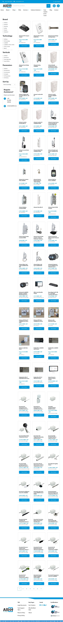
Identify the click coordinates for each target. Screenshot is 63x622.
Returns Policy (21, 612)
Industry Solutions (35, 10)
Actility (5, 28)
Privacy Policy (21, 615)
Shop (13, 10)
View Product (24, 45)
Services (25, 10)
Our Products (32, 605)
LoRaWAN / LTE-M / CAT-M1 (9, 44)
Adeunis (5, 30)
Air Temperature (7, 76)
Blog (51, 10)
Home (2, 10)
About (7, 10)
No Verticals (6, 57)
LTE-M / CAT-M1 (7, 46)
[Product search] (30, 6)
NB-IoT (5, 48)
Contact (56, 10)
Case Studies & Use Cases (45, 12)
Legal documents (22, 605)
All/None (6, 22)
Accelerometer (7, 72)
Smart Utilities (7, 61)
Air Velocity (6, 77)
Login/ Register (56, 1)
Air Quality (6, 74)
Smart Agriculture (7, 59)
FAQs (19, 10)
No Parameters (7, 70)
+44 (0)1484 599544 (7, 1)
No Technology (7, 41)
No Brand (6, 24)
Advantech (6, 32)
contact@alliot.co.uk (19, 1)
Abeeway (6, 26)
